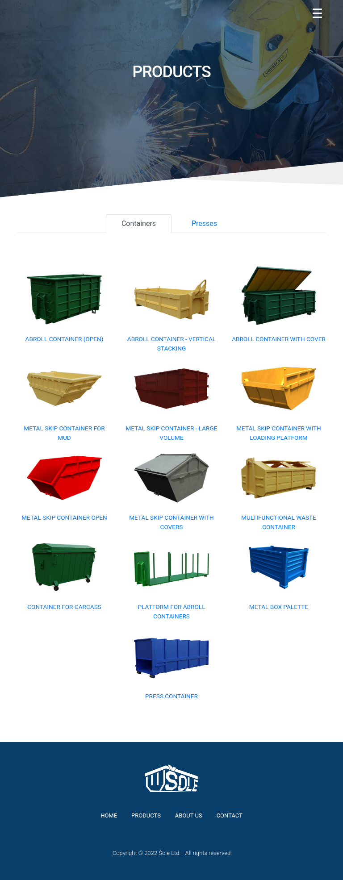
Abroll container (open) (64, 338)
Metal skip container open (64, 517)
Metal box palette (278, 606)
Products (146, 815)
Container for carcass (64, 606)
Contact (230, 815)
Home (108, 815)
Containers (138, 223)
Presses (204, 223)
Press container (171, 696)
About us (188, 815)
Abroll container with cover (279, 338)
